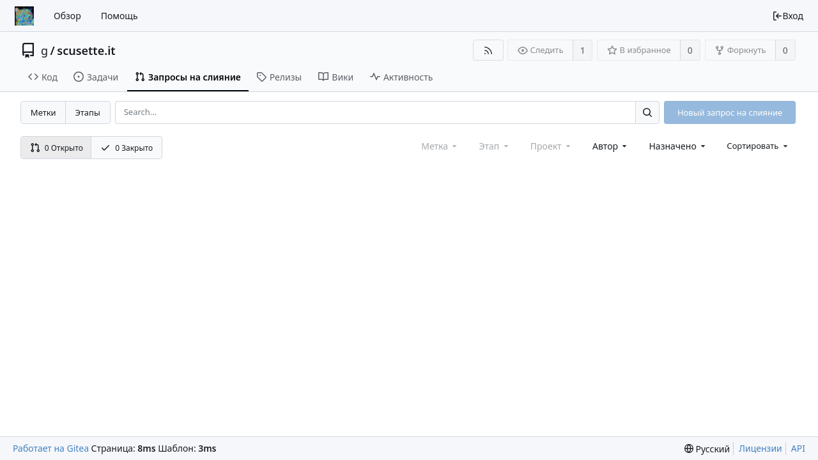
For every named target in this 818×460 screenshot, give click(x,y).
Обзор (67, 16)
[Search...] (647, 112)
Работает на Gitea (51, 448)
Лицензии (760, 448)
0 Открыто (56, 147)
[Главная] (24, 15)
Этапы (87, 112)
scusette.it (86, 50)
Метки (43, 112)
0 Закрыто (126, 147)
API (798, 448)
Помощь (119, 16)
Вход (787, 16)
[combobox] (610, 146)
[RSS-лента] (488, 50)
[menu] (758, 146)
